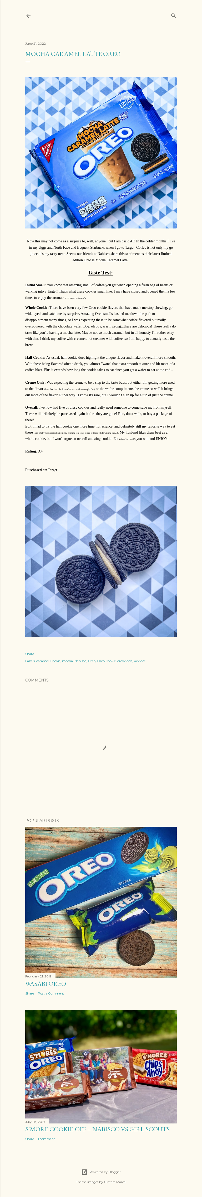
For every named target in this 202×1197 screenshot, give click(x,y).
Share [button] (29, 654)
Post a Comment (51, 993)
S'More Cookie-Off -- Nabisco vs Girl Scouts (97, 1129)
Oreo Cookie (106, 661)
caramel (42, 661)
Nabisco (80, 661)
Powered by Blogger (101, 1172)
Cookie (55, 661)
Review (139, 661)
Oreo (91, 661)
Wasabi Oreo (45, 984)
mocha (67, 661)
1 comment (46, 1139)
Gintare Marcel (115, 1182)
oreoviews (124, 661)
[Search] (173, 14)
